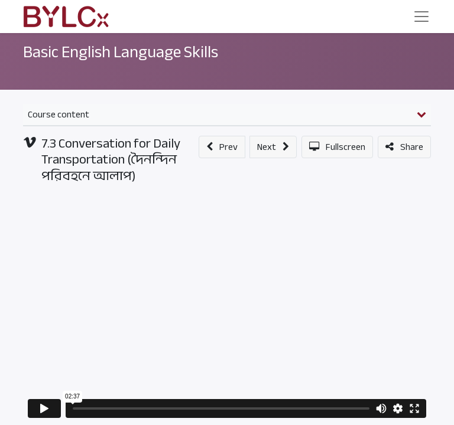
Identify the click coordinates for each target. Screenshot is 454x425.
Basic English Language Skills (120, 52)
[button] (222, 147)
